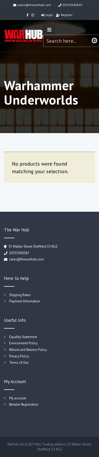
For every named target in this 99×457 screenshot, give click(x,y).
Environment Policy (23, 343)
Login (47, 15)
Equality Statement (23, 337)
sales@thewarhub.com (32, 5)
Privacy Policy (19, 356)
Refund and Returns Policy (28, 349)
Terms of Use (19, 362)
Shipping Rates (20, 295)
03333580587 (70, 5)
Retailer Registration (23, 404)
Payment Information (24, 301)
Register (64, 15)
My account (17, 398)
